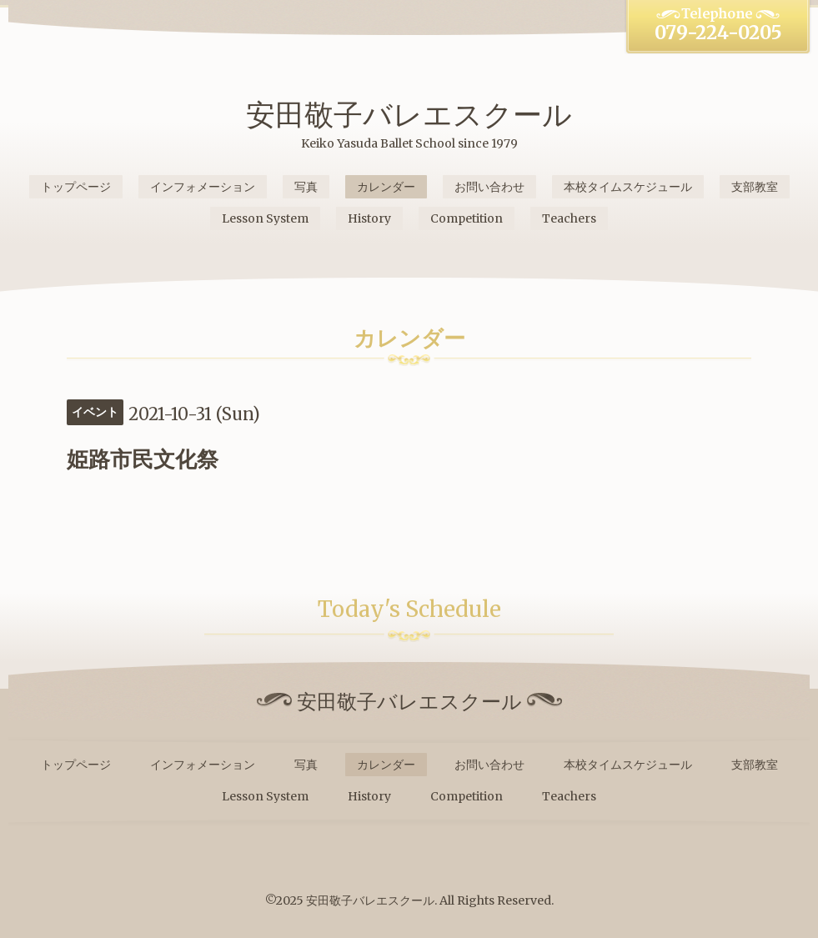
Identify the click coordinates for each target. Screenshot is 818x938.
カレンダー (386, 186)
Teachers (569, 218)
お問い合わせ (489, 186)
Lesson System (265, 218)
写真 (306, 186)
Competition (466, 218)
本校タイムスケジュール (628, 186)
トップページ (76, 186)
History (369, 218)
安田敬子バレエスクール (409, 114)
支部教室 (754, 186)
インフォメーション (202, 186)
